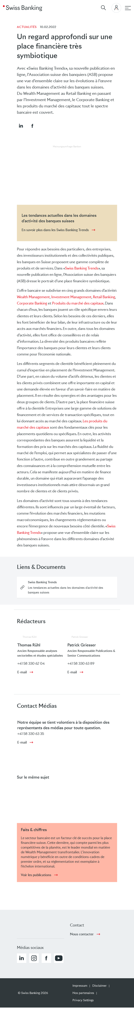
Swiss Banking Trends (81, 268)
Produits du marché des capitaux (78, 303)
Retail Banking (104, 297)
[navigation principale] (128, 8)
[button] (21, 126)
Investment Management (71, 297)
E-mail (22, 672)
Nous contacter (82, 934)
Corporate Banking (32, 303)
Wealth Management (33, 297)
